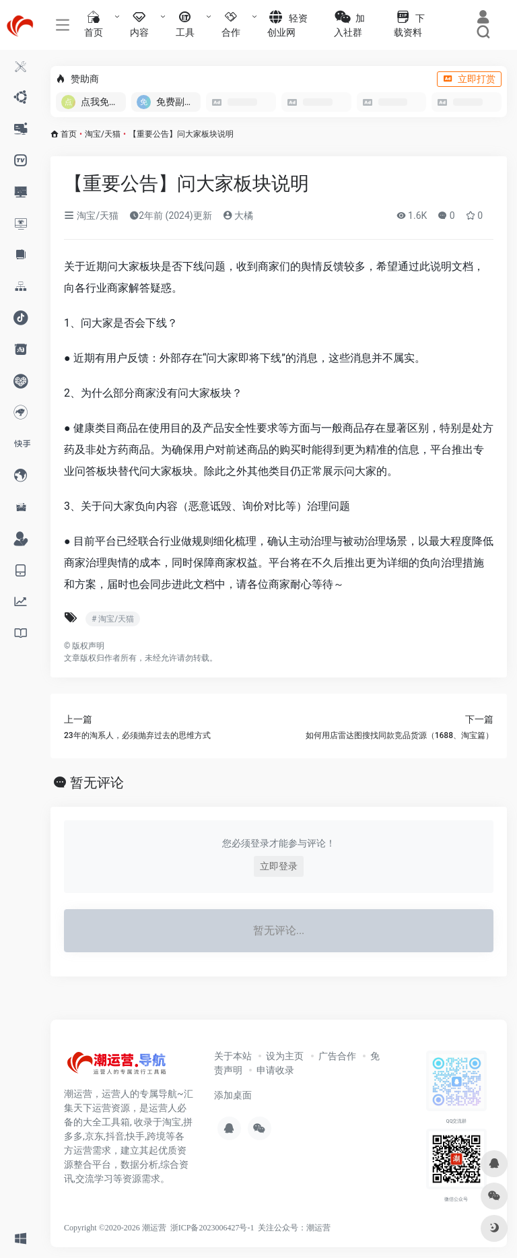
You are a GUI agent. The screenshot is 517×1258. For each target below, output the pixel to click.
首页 (69, 134)
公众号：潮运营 (302, 1227)
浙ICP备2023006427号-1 (212, 1227)
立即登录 (279, 866)
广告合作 (337, 1056)
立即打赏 (469, 78)
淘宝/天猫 (102, 134)
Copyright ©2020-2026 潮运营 (115, 1227)
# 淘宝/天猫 (113, 619)
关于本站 (233, 1056)
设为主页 (285, 1056)
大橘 (238, 215)
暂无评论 (97, 782)
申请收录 (275, 1070)
